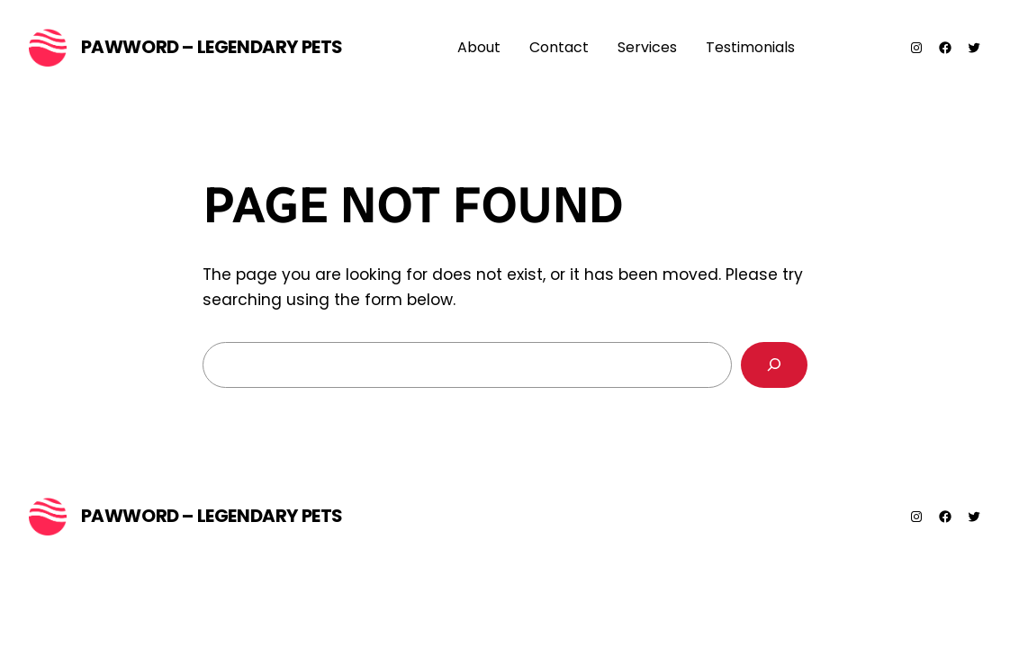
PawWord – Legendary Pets (212, 46)
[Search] (774, 365)
